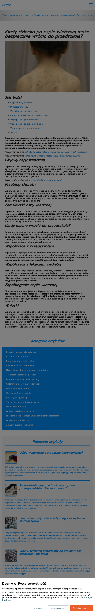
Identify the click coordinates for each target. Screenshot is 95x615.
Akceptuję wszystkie (81, 608)
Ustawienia (38, 608)
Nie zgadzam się (58, 608)
